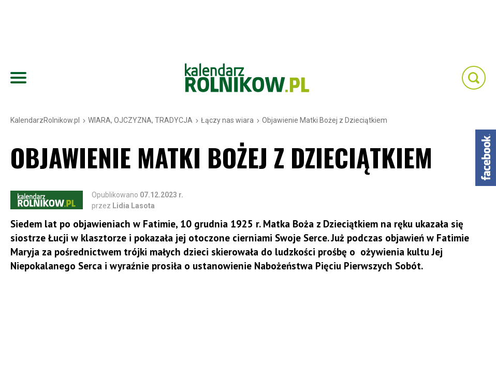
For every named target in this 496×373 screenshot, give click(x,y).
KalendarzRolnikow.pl (45, 120)
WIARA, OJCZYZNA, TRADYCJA (140, 120)
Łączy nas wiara (227, 120)
